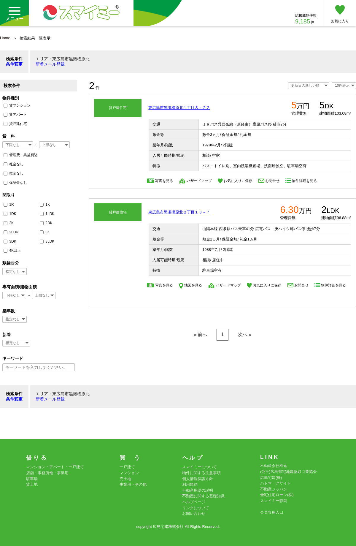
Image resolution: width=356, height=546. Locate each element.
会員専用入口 (271, 512)
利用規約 (190, 484)
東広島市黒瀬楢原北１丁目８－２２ (179, 107)
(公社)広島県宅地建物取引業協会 (288, 471)
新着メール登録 (50, 64)
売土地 (125, 479)
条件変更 (14, 64)
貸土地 (32, 484)
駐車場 (32, 479)
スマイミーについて (199, 467)
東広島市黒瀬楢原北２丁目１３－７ (179, 212)
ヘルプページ (193, 502)
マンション (129, 473)
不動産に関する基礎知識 (203, 496)
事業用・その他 (133, 484)
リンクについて (195, 508)
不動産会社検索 (273, 465)
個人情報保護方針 (197, 479)
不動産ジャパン (273, 489)
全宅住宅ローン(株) (277, 495)
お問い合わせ (193, 513)
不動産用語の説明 (197, 490)
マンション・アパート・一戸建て (55, 467)
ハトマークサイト (275, 483)
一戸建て (127, 467)
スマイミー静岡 (273, 500)
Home (5, 38)
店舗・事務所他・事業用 (47, 473)
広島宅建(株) (271, 477)
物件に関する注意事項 (201, 473)
